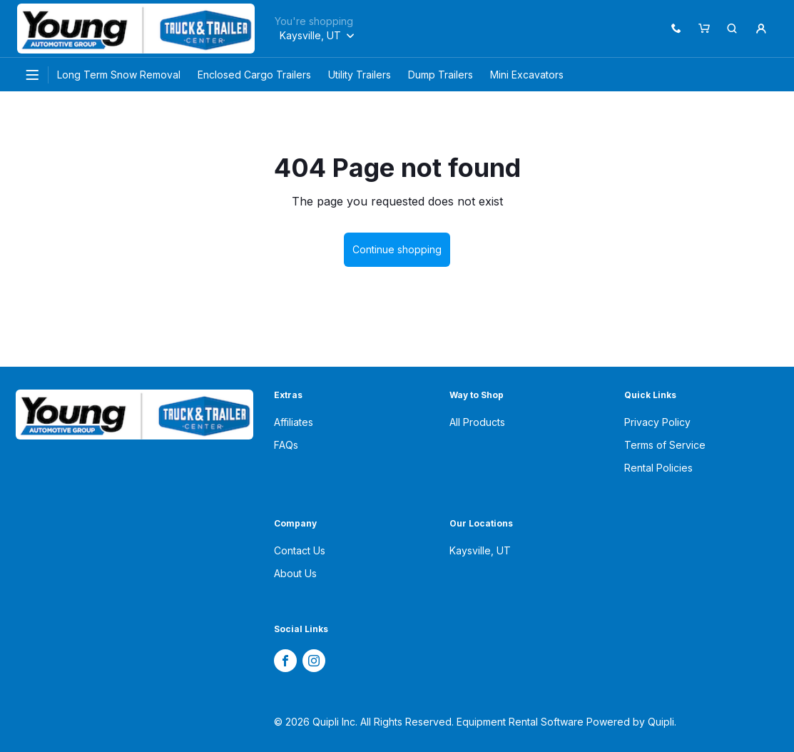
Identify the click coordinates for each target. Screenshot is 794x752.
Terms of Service (665, 445)
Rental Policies (658, 468)
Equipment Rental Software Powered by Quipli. (566, 722)
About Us (295, 573)
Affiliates (293, 422)
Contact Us (299, 550)
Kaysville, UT (480, 550)
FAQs (286, 445)
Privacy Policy (657, 422)
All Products (477, 422)
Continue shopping (397, 249)
